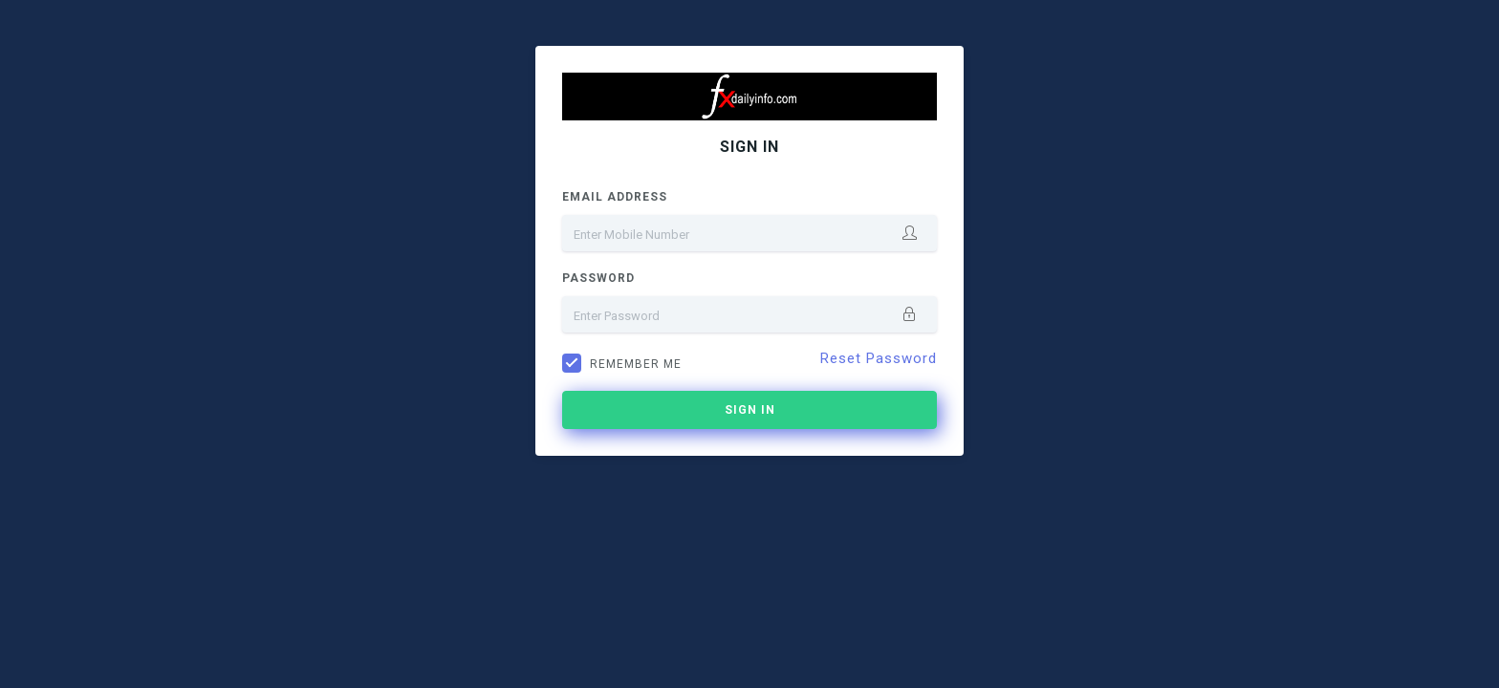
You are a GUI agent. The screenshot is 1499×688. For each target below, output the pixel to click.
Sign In (750, 410)
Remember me (636, 364)
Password (598, 278)
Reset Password (878, 358)
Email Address (614, 197)
